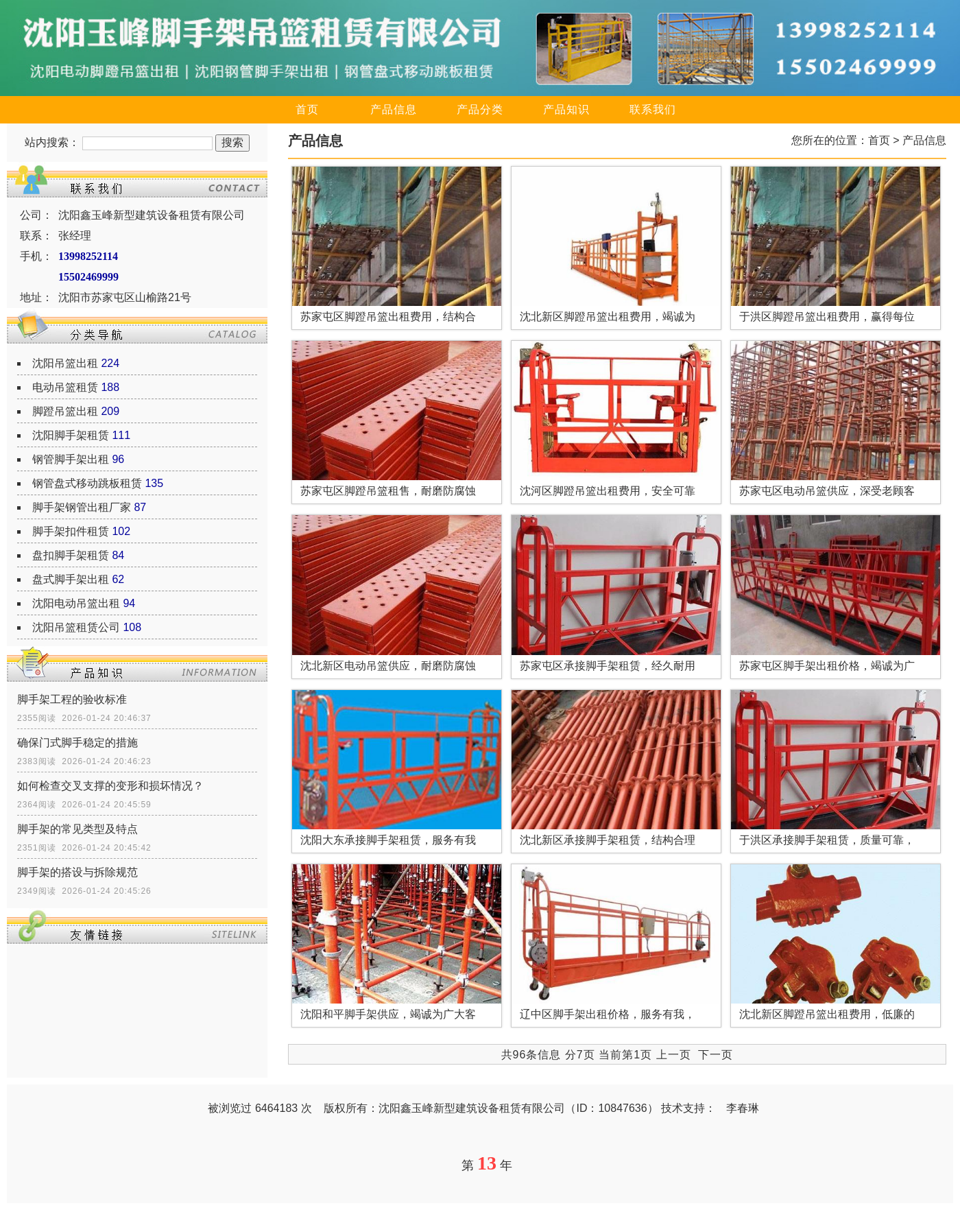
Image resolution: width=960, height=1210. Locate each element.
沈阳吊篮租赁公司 (76, 627)
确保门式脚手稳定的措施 (77, 742)
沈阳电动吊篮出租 (76, 603)
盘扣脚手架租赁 (70, 555)
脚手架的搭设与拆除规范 (77, 872)
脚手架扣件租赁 (70, 531)
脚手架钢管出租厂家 (81, 507)
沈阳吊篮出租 (65, 363)
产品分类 (480, 109)
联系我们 (652, 109)
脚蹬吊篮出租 (65, 411)
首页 (307, 109)
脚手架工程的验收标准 (72, 699)
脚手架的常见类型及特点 (77, 829)
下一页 (715, 1054)
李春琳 (742, 1108)
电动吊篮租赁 (65, 387)
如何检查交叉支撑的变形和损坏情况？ (110, 786)
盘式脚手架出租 (70, 579)
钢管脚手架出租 (70, 459)
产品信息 (393, 109)
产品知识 (566, 109)
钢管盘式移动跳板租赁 (87, 483)
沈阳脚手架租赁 (70, 435)
